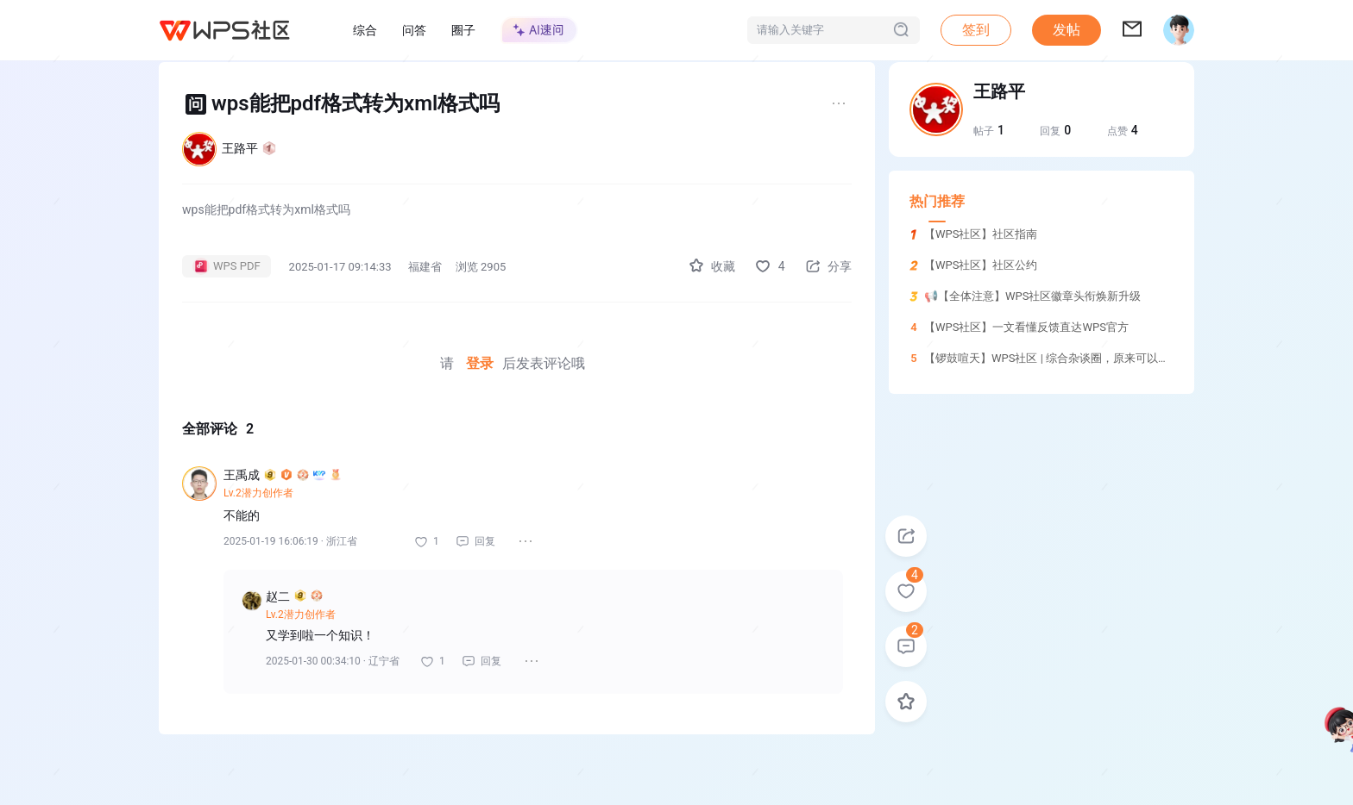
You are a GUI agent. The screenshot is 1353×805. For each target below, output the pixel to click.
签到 (976, 30)
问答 (414, 30)
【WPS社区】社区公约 (980, 265)
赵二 (294, 596)
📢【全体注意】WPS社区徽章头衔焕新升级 (1032, 296)
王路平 (249, 148)
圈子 (463, 30)
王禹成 (282, 475)
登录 (480, 363)
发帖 (1066, 30)
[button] (1066, 30)
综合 (365, 30)
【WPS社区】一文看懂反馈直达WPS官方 (1026, 327)
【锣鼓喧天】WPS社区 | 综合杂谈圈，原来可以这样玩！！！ (1074, 358)
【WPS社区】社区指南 (980, 234)
